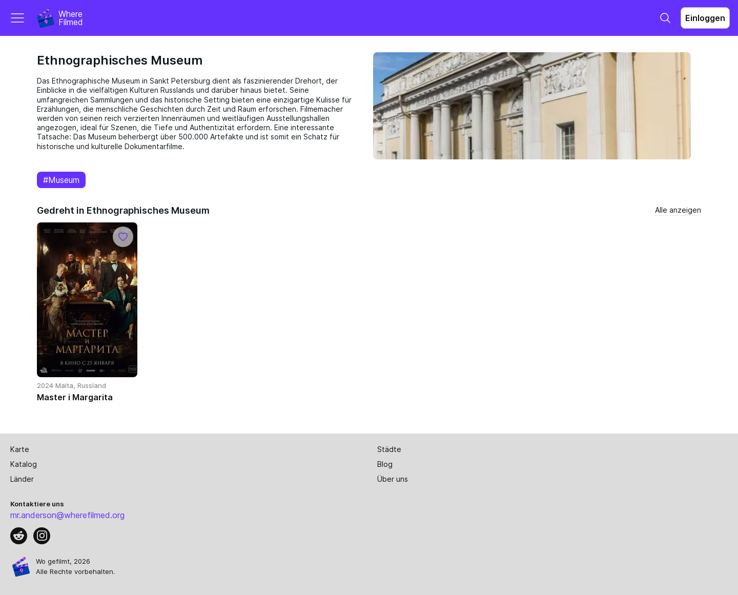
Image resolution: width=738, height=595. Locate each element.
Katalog (23, 464)
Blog (385, 464)
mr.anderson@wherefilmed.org (67, 515)
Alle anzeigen (678, 210)
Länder (22, 479)
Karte (19, 449)
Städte (389, 449)
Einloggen (705, 18)
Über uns (392, 479)
